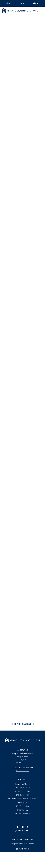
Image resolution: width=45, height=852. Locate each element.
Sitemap (15, 839)
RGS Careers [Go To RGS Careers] (22, 810)
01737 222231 (22, 770)
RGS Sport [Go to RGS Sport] (22, 802)
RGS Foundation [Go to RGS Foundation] (22, 806)
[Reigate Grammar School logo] (20, 10)
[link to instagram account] (22, 827)
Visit (8, 3)
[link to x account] (27, 827)
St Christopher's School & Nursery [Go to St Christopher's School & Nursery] (22, 798)
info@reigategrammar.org (22, 767)
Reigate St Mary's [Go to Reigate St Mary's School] (22, 784)
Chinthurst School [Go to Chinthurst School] (22, 787)
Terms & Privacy (26, 839)
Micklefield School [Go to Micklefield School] (22, 791)
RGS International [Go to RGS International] (22, 813)
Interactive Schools (27, 843)
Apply (23, 3)
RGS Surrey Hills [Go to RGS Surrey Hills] (23, 795)
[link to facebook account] (17, 827)
